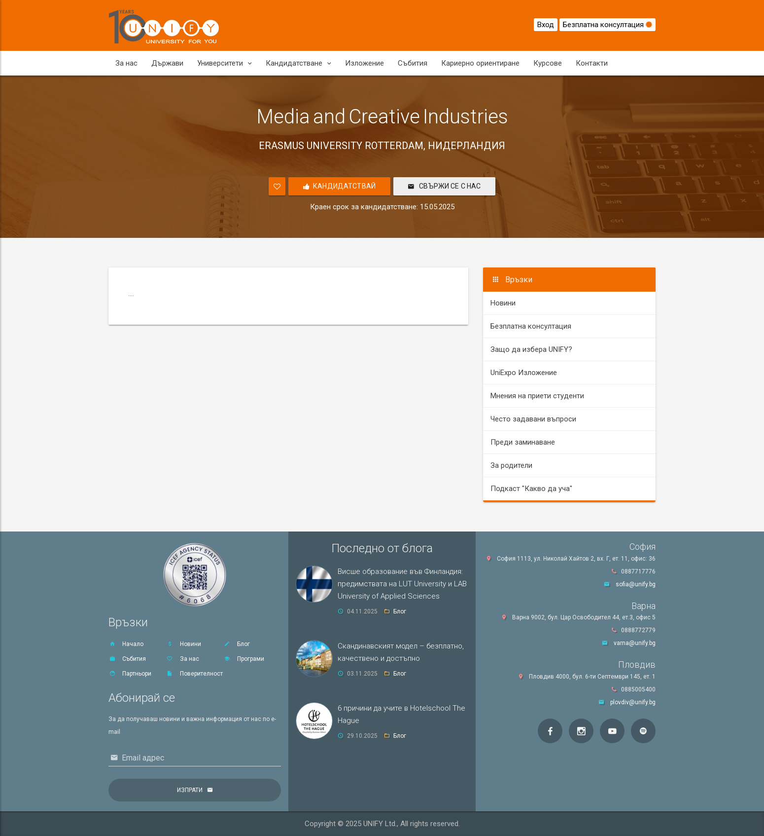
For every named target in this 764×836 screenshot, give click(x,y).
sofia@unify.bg (636, 584)
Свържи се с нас (444, 187)
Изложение (364, 63)
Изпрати (190, 790)
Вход (545, 24)
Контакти (592, 63)
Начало (125, 644)
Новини (503, 303)
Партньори (129, 673)
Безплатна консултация (607, 24)
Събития (412, 63)
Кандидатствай (339, 187)
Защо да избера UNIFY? (531, 349)
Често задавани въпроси (533, 419)
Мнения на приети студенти (537, 395)
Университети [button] (224, 63)
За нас (126, 63)
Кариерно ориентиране (480, 63)
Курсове (547, 63)
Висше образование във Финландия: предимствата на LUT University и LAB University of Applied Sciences (402, 584)
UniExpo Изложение (523, 372)
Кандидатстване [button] (298, 63)
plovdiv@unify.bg (633, 702)
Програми (243, 658)
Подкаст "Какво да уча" (531, 488)
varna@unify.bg (635, 643)
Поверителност (194, 673)
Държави (167, 63)
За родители (511, 465)
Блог (236, 644)
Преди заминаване (522, 442)
